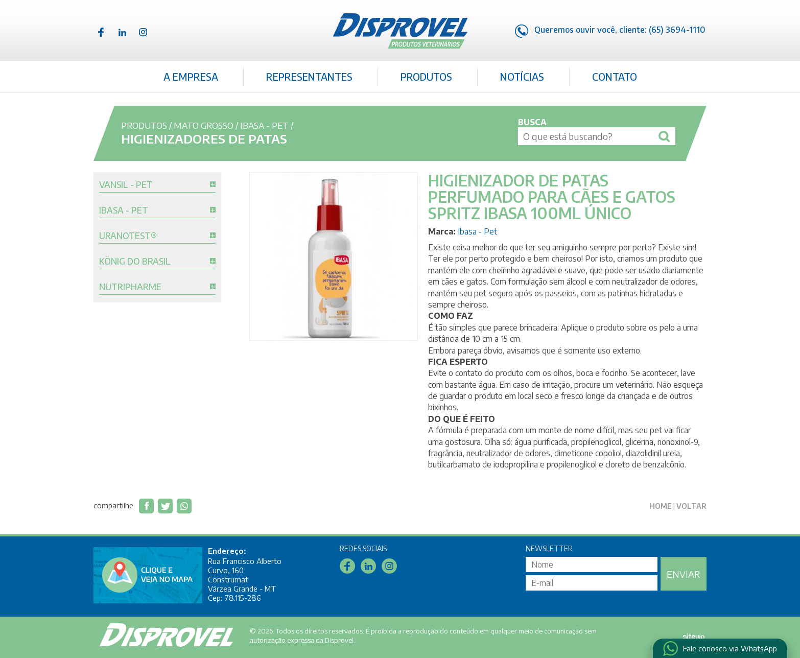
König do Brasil (135, 261)
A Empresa (190, 76)
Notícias (522, 76)
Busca (532, 122)
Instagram (143, 32)
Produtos (426, 76)
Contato (614, 76)
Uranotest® (128, 236)
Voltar (691, 506)
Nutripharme (130, 287)
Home (660, 506)
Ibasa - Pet (264, 125)
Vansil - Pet (126, 185)
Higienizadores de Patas (204, 138)
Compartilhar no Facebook (146, 506)
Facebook (101, 32)
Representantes (309, 76)
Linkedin (122, 32)
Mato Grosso (203, 125)
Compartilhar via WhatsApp (184, 506)
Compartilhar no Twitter (165, 506)
